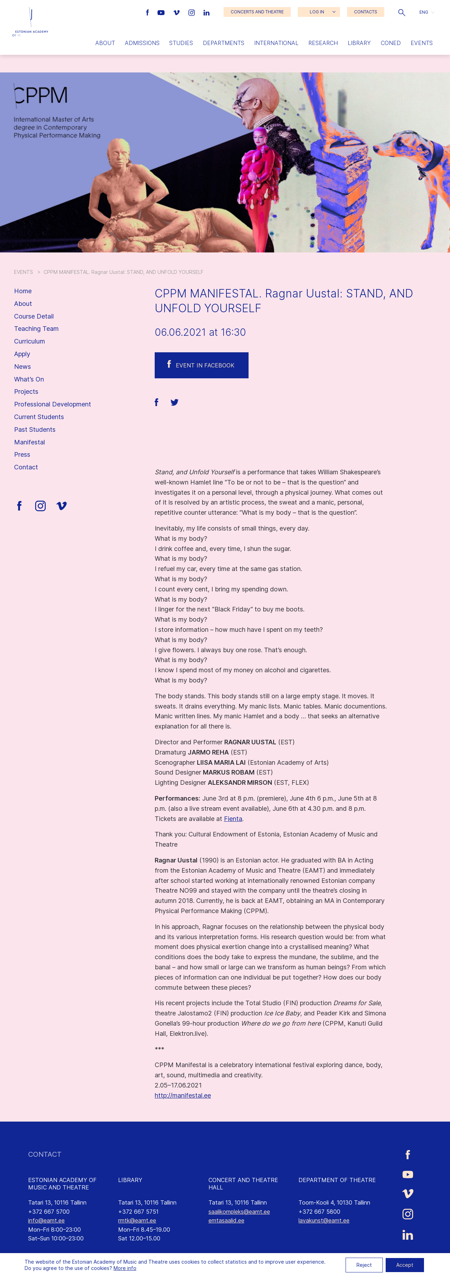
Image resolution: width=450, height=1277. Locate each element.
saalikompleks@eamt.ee (239, 1211)
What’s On (29, 379)
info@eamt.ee (46, 1220)
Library (359, 42)
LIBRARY (130, 1179)
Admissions (142, 42)
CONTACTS (365, 11)
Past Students (35, 429)
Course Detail (34, 316)
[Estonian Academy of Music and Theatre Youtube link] (162, 11)
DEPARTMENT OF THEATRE (337, 1179)
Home (23, 291)
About (105, 42)
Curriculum (29, 341)
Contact (26, 467)
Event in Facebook (205, 365)
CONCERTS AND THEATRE (257, 11)
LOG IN (317, 11)
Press (22, 454)
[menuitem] (427, 12)
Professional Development (52, 404)
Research (323, 42)
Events (422, 42)
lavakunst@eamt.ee (323, 1220)
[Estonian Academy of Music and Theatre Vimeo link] (177, 11)
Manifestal (29, 442)
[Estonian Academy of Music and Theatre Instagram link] (192, 11)
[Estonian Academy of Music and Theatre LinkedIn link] (207, 11)
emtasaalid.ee (226, 1220)
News (22, 366)
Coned (391, 42)
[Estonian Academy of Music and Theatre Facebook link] (148, 11)
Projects (26, 391)
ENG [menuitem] (423, 11)
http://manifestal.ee (183, 1095)
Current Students (39, 417)
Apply (22, 354)
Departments (223, 42)
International (276, 42)
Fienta (233, 818)
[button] (401, 12)
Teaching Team (36, 328)
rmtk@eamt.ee (137, 1220)
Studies (181, 42)
